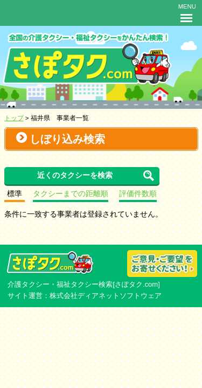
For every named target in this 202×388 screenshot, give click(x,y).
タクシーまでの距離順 (70, 194)
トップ (14, 117)
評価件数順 (138, 194)
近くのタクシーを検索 (75, 175)
